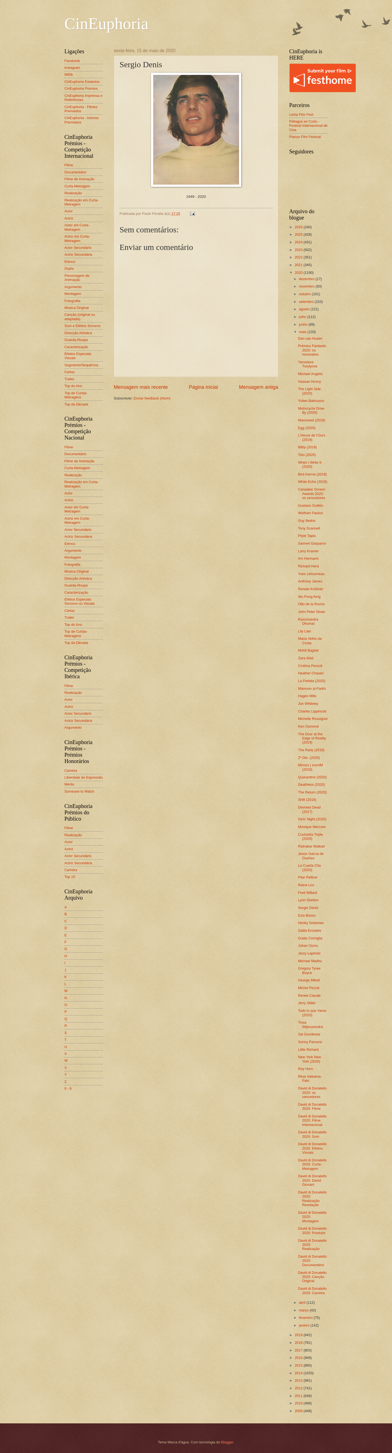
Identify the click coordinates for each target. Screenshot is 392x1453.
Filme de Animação (79, 179)
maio (303, 332)
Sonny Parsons (310, 1042)
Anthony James (310, 581)
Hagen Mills (307, 696)
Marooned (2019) (311, 420)
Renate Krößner (310, 589)
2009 (299, 1411)
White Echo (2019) (312, 482)
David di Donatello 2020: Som (312, 1134)
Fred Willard (307, 893)
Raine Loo (306, 885)
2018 (299, 1343)
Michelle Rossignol (312, 719)
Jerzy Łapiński (309, 953)
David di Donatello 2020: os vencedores (312, 1092)
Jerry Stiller (307, 1003)
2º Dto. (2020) (309, 758)
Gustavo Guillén (310, 505)
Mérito (69, 784)
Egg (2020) (307, 428)
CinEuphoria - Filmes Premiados (80, 109)
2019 (299, 1335)
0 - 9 (68, 1088)
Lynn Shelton (308, 900)
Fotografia (72, 301)
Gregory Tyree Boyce (309, 970)
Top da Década (76, 404)
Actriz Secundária (78, 254)
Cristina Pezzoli (310, 666)
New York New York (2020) (309, 1059)
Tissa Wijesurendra (310, 1024)
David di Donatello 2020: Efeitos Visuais (312, 1148)
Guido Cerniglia (310, 938)
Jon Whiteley (308, 704)
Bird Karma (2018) (312, 474)
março (304, 1310)
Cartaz (69, 372)
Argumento (73, 287)
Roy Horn (305, 1069)
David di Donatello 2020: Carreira (312, 1290)
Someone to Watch (79, 791)
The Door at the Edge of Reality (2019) (312, 738)
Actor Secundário (78, 248)
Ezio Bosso (307, 915)
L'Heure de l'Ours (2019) (311, 437)
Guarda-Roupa (76, 340)
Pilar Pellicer (308, 877)
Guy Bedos (307, 521)
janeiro (304, 1325)
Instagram (72, 68)
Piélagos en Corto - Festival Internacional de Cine (308, 125)
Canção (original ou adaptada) (79, 316)
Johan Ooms (308, 946)
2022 (299, 257)
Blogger (227, 1442)
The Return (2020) (312, 792)
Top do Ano (73, 386)
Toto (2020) (307, 455)
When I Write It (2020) (309, 464)
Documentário (75, 172)
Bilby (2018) (307, 447)
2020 (299, 273)
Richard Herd (308, 566)
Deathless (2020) (311, 784)
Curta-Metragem (77, 186)
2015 (299, 1365)
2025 (299, 234)
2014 (299, 1373)
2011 (299, 1396)
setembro (306, 302)
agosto (304, 309)
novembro (307, 286)
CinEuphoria (106, 24)
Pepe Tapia (307, 536)
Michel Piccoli (308, 988)
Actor (68, 211)
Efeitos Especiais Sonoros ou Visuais (79, 601)
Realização (73, 193)
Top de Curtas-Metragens (75, 395)
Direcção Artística (78, 333)
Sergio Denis (308, 908)
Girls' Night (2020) (312, 819)
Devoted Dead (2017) (309, 809)
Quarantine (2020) (312, 777)
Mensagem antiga (258, 387)
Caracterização (76, 347)
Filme (68, 165)
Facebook (72, 61)
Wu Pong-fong (309, 597)
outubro (305, 294)
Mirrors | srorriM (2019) (310, 767)
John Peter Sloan (311, 612)
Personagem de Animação (76, 278)
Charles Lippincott (312, 711)
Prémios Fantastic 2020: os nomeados (312, 350)
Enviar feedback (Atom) (152, 398)
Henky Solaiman (311, 923)
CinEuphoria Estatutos (82, 82)
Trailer (69, 379)
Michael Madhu (310, 961)
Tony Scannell (309, 528)
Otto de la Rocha (311, 604)
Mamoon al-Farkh (312, 688)
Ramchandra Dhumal (308, 621)
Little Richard (308, 1049)
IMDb (68, 74)
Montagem (72, 294)
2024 (299, 242)
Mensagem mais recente (141, 387)
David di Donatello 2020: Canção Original (312, 1277)
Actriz (68, 218)
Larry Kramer (308, 551)
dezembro (307, 279)
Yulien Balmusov (311, 401)
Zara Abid (305, 658)
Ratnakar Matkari (311, 846)
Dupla (69, 268)
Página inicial (203, 387)
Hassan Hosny (309, 381)
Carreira (70, 770)
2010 (299, 1403)
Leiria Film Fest (301, 114)
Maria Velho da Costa (310, 641)
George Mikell (309, 980)
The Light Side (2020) (309, 391)
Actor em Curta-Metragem (76, 227)
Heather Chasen (311, 673)
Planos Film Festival (305, 137)
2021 (299, 265)
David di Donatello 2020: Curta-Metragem (312, 1164)
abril (302, 1302)
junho (303, 324)
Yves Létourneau (311, 574)
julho (303, 317)
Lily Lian (304, 631)
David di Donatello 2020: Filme (312, 1106)
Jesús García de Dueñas (311, 856)
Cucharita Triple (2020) (310, 836)
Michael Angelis (310, 374)
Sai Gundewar (309, 1034)
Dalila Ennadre (309, 930)
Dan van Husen (310, 338)
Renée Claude (309, 995)
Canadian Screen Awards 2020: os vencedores (311, 493)
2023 (299, 250)
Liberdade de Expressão (83, 777)
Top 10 (69, 877)
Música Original (76, 308)
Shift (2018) (307, 800)
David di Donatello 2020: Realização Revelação (312, 1198)
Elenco (69, 262)
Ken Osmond (308, 726)
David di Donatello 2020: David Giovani (312, 1180)
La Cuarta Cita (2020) (309, 867)
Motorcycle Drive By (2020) (311, 410)
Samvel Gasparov (312, 543)
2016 (299, 1358)
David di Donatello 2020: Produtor (312, 1230)
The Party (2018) (311, 750)
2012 (299, 1388)
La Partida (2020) (311, 681)
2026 (299, 227)
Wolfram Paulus (310, 513)
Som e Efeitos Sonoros (82, 326)
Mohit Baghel (308, 650)
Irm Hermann (308, 558)
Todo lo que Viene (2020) (312, 1013)
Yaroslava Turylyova (307, 364)
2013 (299, 1380)
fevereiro (306, 1318)
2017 (299, 1350)
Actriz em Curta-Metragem (77, 238)
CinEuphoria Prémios (81, 88)
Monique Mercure (311, 827)
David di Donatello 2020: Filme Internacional (312, 1120)
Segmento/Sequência (81, 365)
